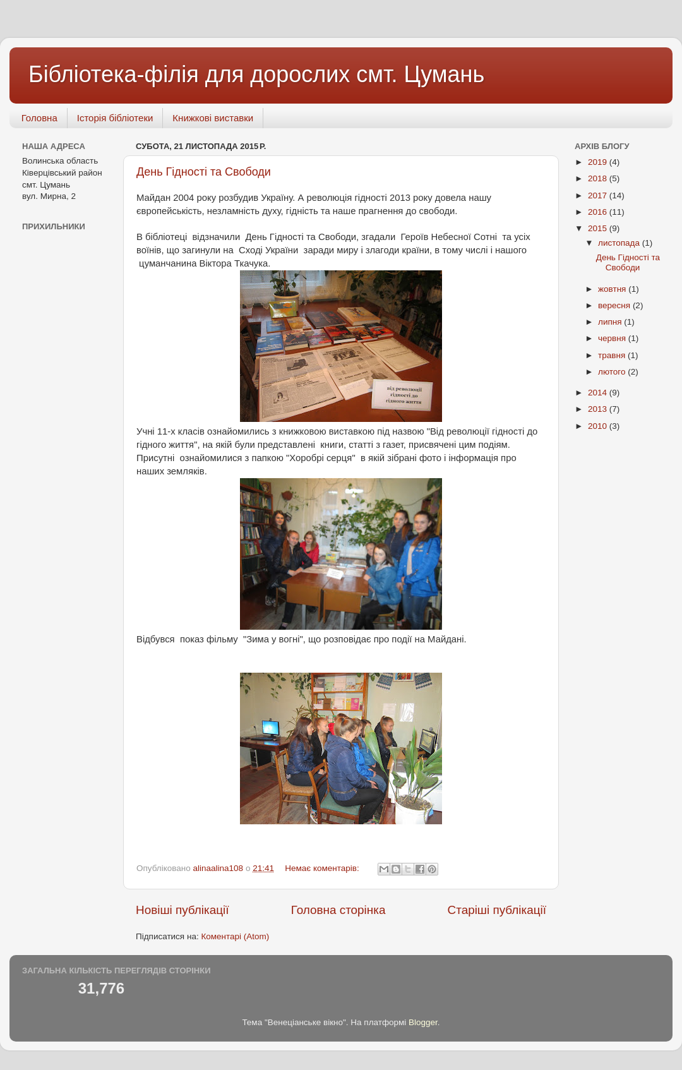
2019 (598, 162)
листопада (620, 243)
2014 (598, 392)
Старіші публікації (497, 910)
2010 (598, 426)
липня (611, 322)
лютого (613, 371)
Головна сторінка (338, 910)
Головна (39, 117)
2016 (598, 212)
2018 (598, 178)
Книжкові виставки (212, 117)
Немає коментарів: (323, 868)
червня (613, 338)
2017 (598, 195)
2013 (598, 409)
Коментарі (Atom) (235, 936)
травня (613, 355)
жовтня (613, 289)
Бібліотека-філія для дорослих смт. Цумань (256, 74)
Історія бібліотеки (115, 117)
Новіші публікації (182, 910)
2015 (598, 228)
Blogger (423, 1022)
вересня (615, 305)
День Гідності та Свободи (203, 171)
